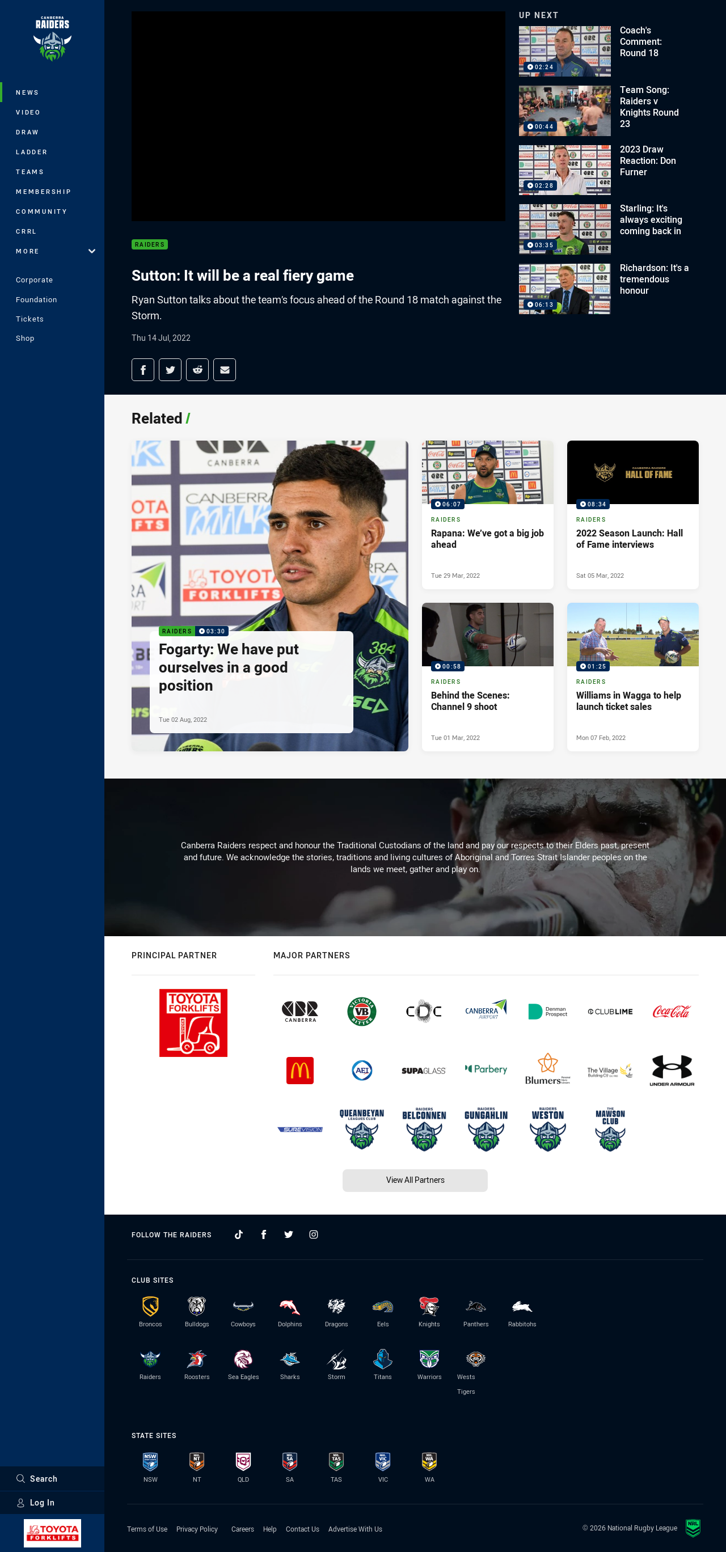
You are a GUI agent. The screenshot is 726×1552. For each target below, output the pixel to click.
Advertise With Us (355, 1528)
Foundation (36, 299)
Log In (35, 1502)
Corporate (34, 279)
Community (42, 211)
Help (270, 1528)
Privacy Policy (197, 1528)
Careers (242, 1528)
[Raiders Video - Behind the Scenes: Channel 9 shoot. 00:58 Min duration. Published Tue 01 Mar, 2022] (488, 677)
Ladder (32, 151)
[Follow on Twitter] (288, 1234)
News (28, 92)
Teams (30, 171)
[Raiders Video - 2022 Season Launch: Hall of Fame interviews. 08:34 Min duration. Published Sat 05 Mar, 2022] (633, 515)
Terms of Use (147, 1528)
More (55, 251)
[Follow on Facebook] (263, 1234)
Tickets (30, 319)
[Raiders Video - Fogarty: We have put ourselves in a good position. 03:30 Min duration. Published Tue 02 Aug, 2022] (270, 596)
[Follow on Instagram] (313, 1234)
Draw (28, 132)
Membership (44, 191)
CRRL (26, 231)
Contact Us (302, 1528)
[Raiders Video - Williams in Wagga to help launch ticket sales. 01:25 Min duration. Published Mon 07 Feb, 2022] (633, 677)
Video (28, 112)
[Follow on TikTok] (238, 1234)
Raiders (149, 244)
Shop (25, 338)
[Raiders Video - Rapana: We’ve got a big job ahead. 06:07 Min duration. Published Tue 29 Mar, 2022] (488, 515)
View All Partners (415, 1179)
